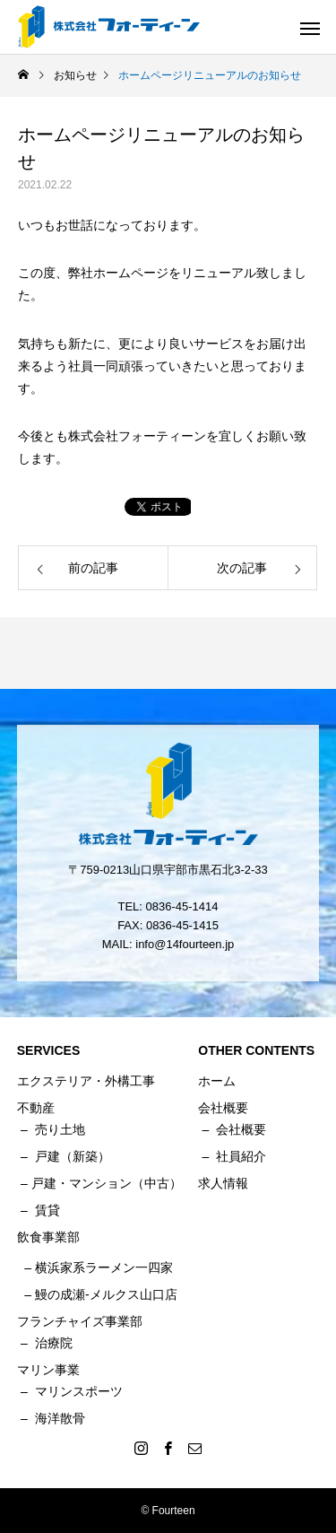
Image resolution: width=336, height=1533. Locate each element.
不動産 (36, 1108)
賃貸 (47, 1210)
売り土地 (60, 1129)
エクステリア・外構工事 (86, 1081)
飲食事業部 (48, 1237)
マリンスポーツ (79, 1391)
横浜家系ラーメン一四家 (104, 1267)
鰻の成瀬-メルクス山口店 (106, 1294)
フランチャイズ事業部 (79, 1321)
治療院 (54, 1343)
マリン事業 (48, 1370)
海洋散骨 (60, 1418)
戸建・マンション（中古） (106, 1183)
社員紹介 (241, 1156)
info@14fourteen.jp (184, 944)
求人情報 (223, 1183)
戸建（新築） (72, 1156)
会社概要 (241, 1129)
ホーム (217, 1081)
